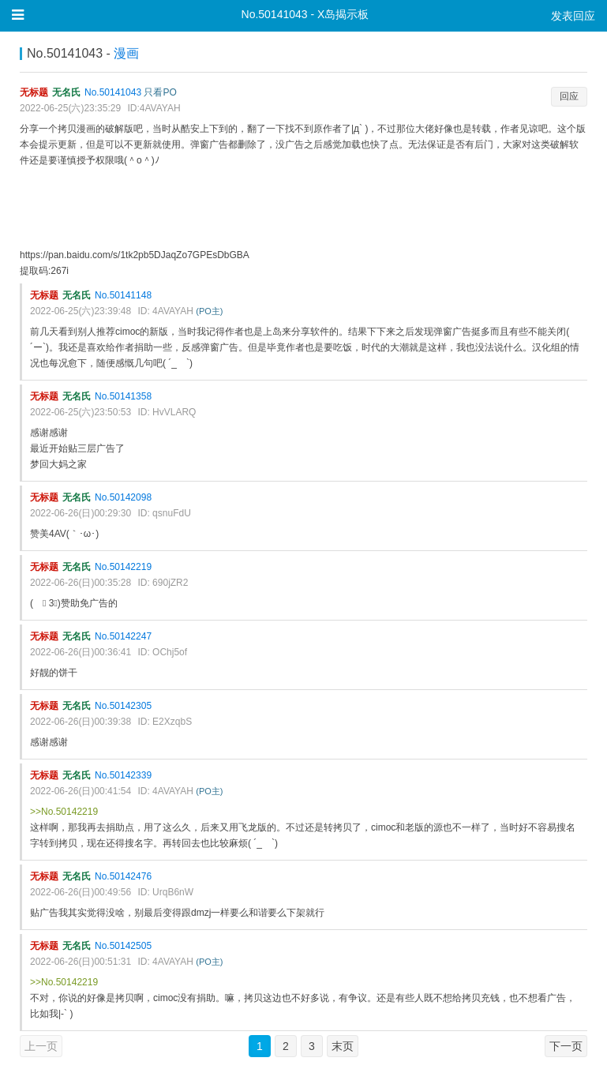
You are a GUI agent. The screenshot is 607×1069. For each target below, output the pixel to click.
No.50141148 (123, 295)
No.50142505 (123, 945)
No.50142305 (123, 705)
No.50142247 (123, 636)
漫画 (126, 53)
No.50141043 (112, 92)
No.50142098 (123, 497)
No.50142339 (123, 775)
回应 (569, 96)
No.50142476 (123, 876)
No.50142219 (123, 566)
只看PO (160, 92)
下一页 (566, 1046)
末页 (343, 1046)
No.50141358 (123, 396)
